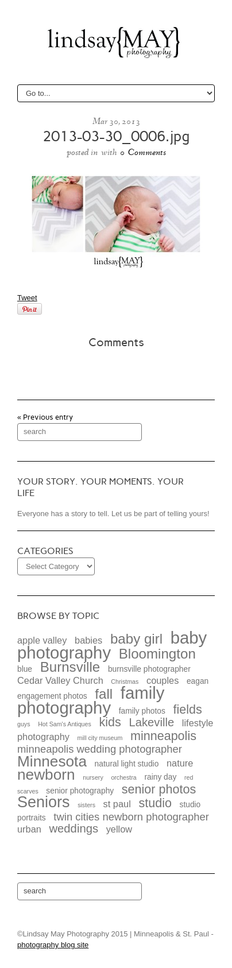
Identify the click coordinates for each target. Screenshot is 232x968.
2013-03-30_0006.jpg (116, 136)
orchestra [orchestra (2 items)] (123, 777)
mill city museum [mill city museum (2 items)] (100, 737)
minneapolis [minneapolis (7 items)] (163, 736)
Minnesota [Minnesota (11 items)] (52, 761)
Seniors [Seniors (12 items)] (43, 802)
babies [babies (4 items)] (88, 640)
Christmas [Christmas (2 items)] (124, 681)
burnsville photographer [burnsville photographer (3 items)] (149, 669)
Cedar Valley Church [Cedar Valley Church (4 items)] (60, 680)
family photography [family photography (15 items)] (90, 700)
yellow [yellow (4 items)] (119, 829)
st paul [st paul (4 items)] (117, 804)
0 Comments (143, 152)
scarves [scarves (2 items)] (27, 791)
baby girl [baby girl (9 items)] (136, 638)
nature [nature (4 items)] (180, 763)
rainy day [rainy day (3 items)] (160, 777)
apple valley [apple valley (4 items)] (42, 640)
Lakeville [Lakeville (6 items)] (151, 722)
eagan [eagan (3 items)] (197, 681)
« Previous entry (45, 417)
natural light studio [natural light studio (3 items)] (127, 764)
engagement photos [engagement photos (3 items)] (52, 696)
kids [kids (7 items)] (110, 722)
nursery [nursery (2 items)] (93, 777)
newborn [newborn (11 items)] (46, 774)
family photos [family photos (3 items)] (142, 711)
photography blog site (52, 944)
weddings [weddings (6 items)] (73, 828)
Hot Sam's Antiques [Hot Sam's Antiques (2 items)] (64, 724)
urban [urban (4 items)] (29, 829)
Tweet (27, 297)
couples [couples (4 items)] (162, 680)
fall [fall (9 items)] (104, 694)
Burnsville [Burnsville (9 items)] (70, 667)
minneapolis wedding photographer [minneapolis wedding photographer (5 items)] (99, 749)
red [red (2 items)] (188, 777)
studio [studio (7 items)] (155, 803)
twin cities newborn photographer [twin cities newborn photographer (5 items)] (131, 817)
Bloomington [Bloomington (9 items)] (157, 653)
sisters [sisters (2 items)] (86, 804)
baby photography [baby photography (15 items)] (112, 645)
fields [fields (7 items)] (187, 709)
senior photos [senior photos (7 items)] (159, 789)
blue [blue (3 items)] (24, 669)
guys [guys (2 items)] (23, 724)
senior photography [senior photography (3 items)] (80, 791)
